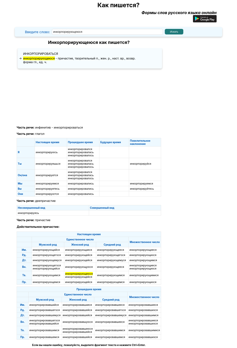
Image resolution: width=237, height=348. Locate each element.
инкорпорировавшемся (44, 337)
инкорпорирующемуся (47, 260)
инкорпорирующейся (78, 255)
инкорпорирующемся (46, 282)
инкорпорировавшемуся (45, 315)
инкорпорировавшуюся (78, 321)
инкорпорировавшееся (109, 304)
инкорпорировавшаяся (77, 304)
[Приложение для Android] (205, 21)
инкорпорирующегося (47, 255)
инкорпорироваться (40, 54)
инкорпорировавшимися (144, 330)
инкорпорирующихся (142, 255)
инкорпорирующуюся (79, 266)
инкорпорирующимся (143, 260)
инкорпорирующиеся (142, 249)
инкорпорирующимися (143, 275)
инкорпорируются (47, 193)
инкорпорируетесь (48, 188)
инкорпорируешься (48, 163)
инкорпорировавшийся (44, 304)
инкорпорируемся (47, 183)
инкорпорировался (80, 149)
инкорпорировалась (81, 152)
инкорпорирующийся (46, 249)
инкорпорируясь (28, 212)
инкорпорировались (81, 183)
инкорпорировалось (81, 155)
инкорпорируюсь (47, 152)
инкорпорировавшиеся (143, 304)
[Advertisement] (89, 97)
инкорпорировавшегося (44, 310)
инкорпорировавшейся (77, 310)
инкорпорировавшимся (143, 315)
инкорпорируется (47, 175)
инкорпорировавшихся (143, 310)
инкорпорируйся (140, 163)
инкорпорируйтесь (142, 188)
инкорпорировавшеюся (78, 328)
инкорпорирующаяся (78, 249)
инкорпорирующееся (110, 249)
